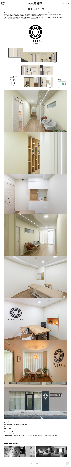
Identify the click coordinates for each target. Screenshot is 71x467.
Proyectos (3, 3)
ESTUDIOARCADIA (37, 463)
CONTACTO (3, 4)
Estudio (3, 2)
